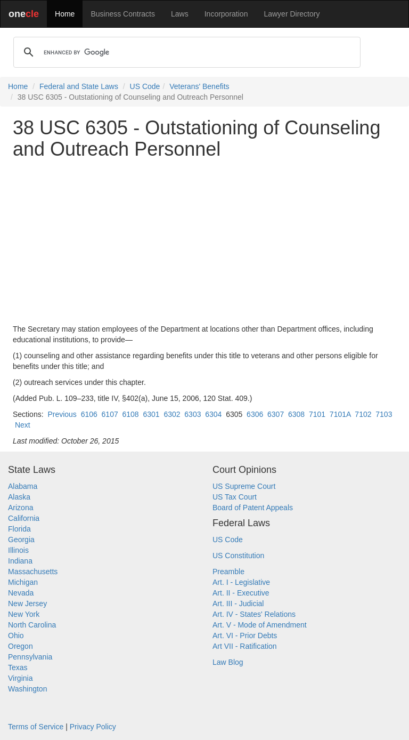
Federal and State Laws (78, 86)
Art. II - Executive (240, 593)
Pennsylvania (30, 657)
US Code (145, 86)
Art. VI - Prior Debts (244, 635)
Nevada (21, 593)
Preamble (228, 571)
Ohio (16, 635)
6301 (151, 414)
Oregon (20, 646)
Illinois (18, 550)
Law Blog (227, 662)
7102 (363, 414)
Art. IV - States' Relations (254, 614)
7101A (340, 414)
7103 (383, 414)
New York (23, 614)
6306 (255, 414)
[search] (185, 52)
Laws (180, 14)
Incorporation (226, 14)
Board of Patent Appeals (252, 507)
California (23, 518)
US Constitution (238, 555)
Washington (27, 689)
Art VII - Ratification (244, 646)
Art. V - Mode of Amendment (259, 625)
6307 (275, 414)
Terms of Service (35, 726)
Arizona (20, 507)
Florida (19, 529)
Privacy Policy (93, 726)
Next (22, 425)
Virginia (20, 678)
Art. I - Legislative (241, 582)
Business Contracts (123, 14)
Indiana (20, 561)
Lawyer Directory (292, 14)
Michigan (23, 582)
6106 (89, 414)
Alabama (22, 486)
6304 (213, 414)
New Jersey (27, 603)
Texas (18, 667)
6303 (192, 414)
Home (65, 14)
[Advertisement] (204, 241)
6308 (296, 414)
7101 (317, 414)
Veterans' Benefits (199, 86)
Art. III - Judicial (238, 603)
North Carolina (32, 625)
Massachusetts (33, 571)
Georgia (21, 539)
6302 (171, 414)
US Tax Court (234, 497)
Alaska (19, 497)
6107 (110, 414)
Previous (61, 414)
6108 (130, 414)
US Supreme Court (243, 486)
